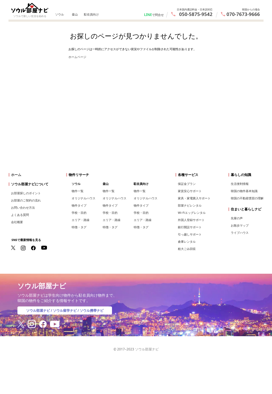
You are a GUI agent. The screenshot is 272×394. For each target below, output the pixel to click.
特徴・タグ (79, 227)
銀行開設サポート (190, 227)
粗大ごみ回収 (187, 249)
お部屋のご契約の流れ (26, 200)
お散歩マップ (240, 225)
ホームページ (77, 57)
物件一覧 (78, 191)
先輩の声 (237, 218)
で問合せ (158, 15)
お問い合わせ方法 (23, 208)
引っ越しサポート (190, 234)
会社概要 (17, 222)
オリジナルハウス (83, 198)
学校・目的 (79, 213)
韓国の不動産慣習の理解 (247, 198)
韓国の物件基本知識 (244, 191)
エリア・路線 (80, 220)
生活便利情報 (240, 184)
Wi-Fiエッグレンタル (192, 213)
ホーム (16, 174)
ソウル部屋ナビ (38, 310)
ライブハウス (240, 233)
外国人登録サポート (191, 220)
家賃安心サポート (190, 191)
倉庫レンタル (187, 242)
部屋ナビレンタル (190, 205)
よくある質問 (20, 215)
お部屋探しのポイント (26, 193)
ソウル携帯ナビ (91, 310)
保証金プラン (187, 184)
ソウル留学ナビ (65, 310)
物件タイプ (79, 205)
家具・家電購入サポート (194, 198)
